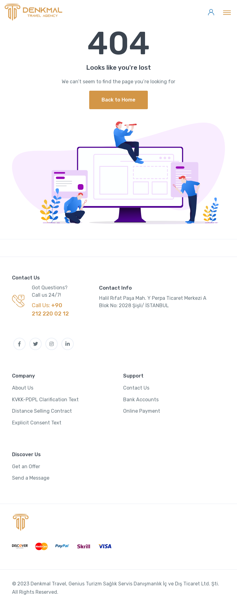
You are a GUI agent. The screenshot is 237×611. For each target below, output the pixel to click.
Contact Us (136, 388)
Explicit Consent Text (36, 423)
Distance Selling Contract (42, 411)
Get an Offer (26, 466)
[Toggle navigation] (227, 12)
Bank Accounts (141, 400)
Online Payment (141, 411)
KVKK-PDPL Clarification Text (45, 400)
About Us (22, 388)
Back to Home (118, 100)
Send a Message (30, 478)
